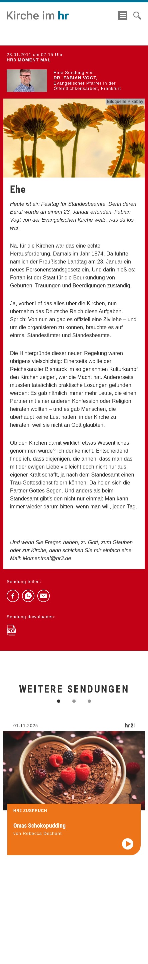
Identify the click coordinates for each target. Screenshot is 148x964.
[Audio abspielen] (128, 849)
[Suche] (137, 16)
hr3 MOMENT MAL (29, 59)
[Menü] (122, 15)
